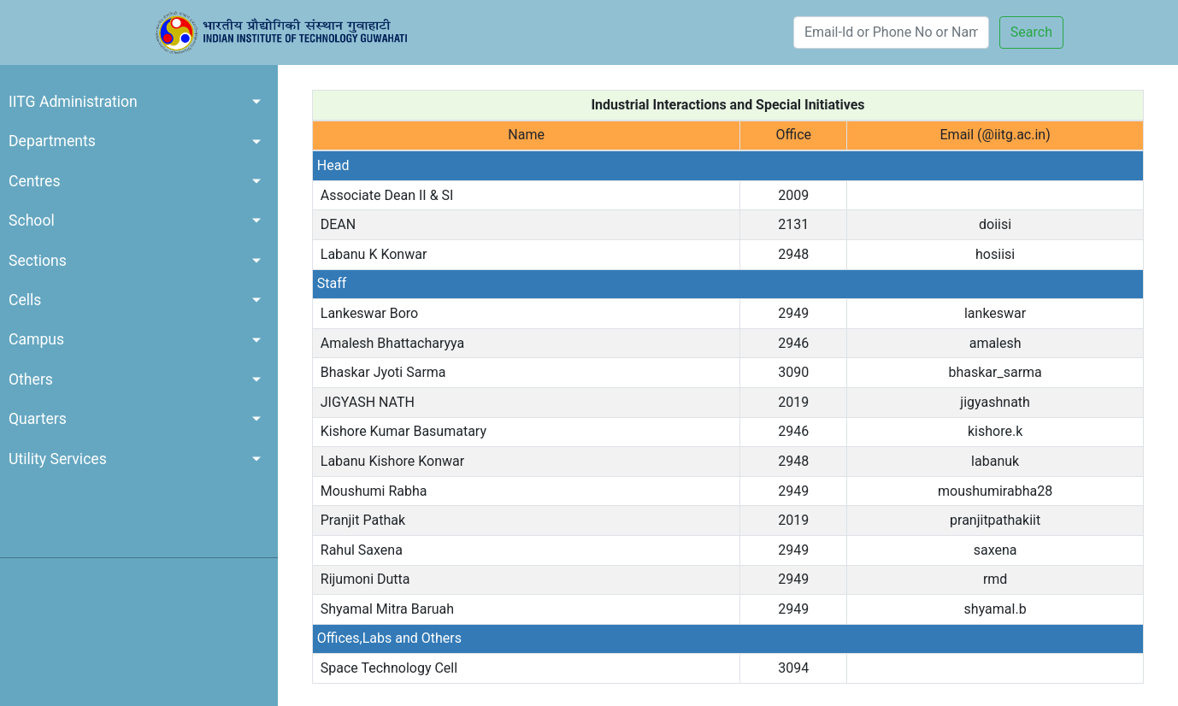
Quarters (38, 418)
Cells (25, 300)
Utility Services (58, 459)
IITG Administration (73, 101)
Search (1031, 32)
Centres (34, 181)
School (32, 220)
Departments (52, 141)
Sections (38, 260)
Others (31, 379)
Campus (36, 339)
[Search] (891, 32)
